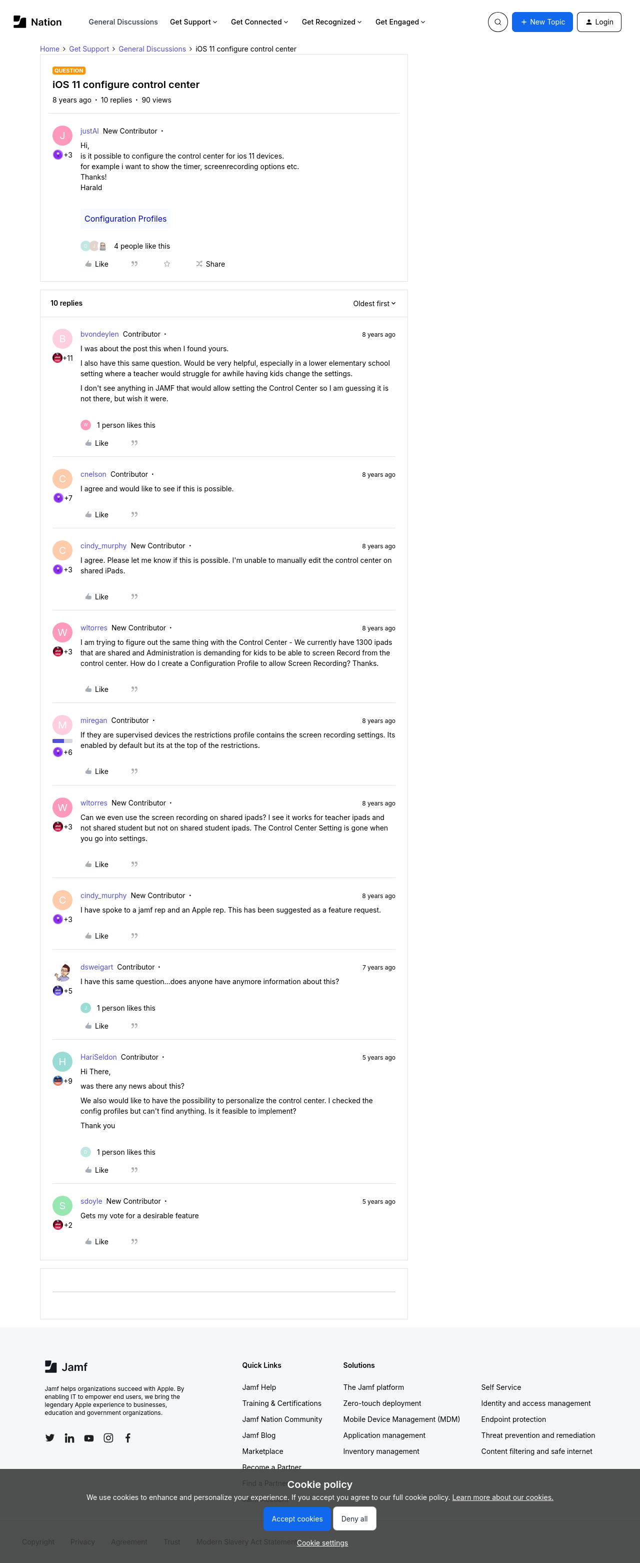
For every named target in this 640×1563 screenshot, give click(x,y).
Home (50, 49)
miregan (94, 720)
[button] (542, 22)
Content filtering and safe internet (537, 1451)
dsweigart (96, 967)
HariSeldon (98, 1057)
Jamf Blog (259, 1435)
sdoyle (91, 1201)
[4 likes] (125, 246)
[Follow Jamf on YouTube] (89, 1437)
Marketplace (263, 1451)
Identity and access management (536, 1403)
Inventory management (382, 1451)
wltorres (94, 627)
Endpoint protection (514, 1419)
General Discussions (123, 22)
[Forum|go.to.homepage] (38, 22)
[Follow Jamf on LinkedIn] (69, 1438)
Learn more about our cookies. (503, 1497)
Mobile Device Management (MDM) (402, 1419)
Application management (385, 1435)
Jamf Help (259, 1387)
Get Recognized (333, 22)
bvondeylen (99, 334)
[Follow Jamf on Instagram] (109, 1438)
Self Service (502, 1387)
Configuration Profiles (125, 219)
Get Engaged (401, 22)
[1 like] (118, 425)
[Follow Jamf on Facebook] (128, 1438)
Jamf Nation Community (282, 1419)
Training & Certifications (282, 1403)
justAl (89, 131)
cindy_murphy (103, 545)
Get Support (194, 22)
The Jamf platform (374, 1387)
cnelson (93, 474)
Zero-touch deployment (383, 1403)
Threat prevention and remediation (539, 1435)
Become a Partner (272, 1467)
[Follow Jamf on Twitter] (50, 1438)
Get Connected (260, 22)
